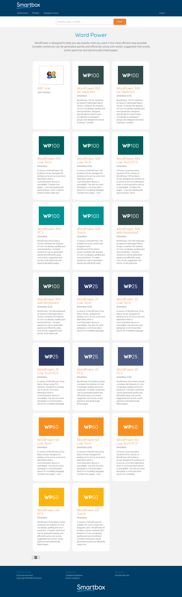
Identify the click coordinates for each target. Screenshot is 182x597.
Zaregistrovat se (51, 13)
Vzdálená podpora (74, 575)
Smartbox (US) (124, 96)
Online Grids (22, 13)
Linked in (162, 4)
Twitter (156, 4)
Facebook (150, 4)
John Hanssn (43, 92)
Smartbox (82, 96)
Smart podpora (72, 578)
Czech (162, 13)
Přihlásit (35, 13)
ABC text (43, 88)
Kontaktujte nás (122, 575)
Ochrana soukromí (24, 575)
